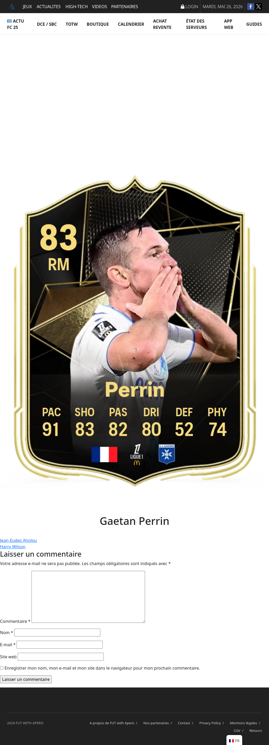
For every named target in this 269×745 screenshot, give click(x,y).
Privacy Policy (212, 723)
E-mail (7, 645)
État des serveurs (196, 24)
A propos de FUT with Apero (114, 723)
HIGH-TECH (76, 6)
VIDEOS (99, 6)
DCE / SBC (47, 24)
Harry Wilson (12, 547)
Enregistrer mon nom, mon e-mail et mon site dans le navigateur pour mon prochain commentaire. (102, 668)
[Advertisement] (134, 86)
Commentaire (15, 621)
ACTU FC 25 (15, 24)
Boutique (98, 24)
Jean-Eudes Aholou (18, 540)
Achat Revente (162, 24)
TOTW (72, 24)
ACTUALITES (49, 6)
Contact (186, 723)
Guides (254, 24)
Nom (6, 632)
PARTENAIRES (124, 6)
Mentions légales (246, 723)
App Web (228, 24)
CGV (239, 730)
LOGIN (189, 6)
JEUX (27, 6)
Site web (8, 657)
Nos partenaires (158, 723)
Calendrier (131, 24)
